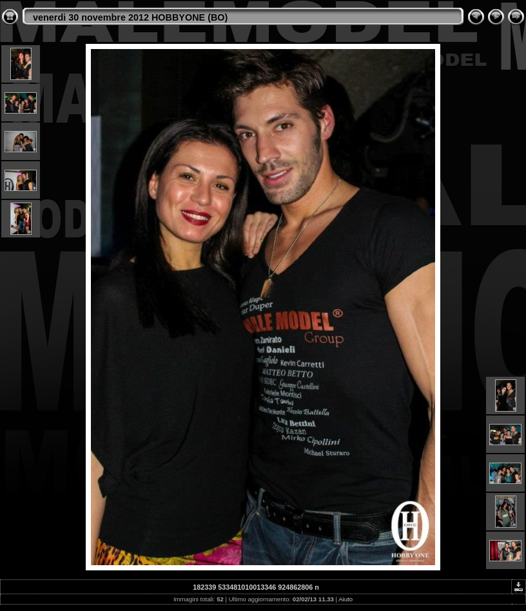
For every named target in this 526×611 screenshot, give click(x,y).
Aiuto (345, 599)
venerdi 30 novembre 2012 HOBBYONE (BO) (130, 17)
